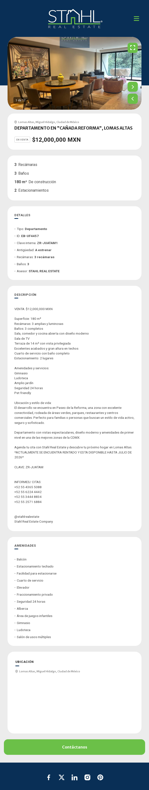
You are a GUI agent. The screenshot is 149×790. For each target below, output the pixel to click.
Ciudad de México (67, 122)
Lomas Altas (26, 122)
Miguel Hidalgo (45, 122)
